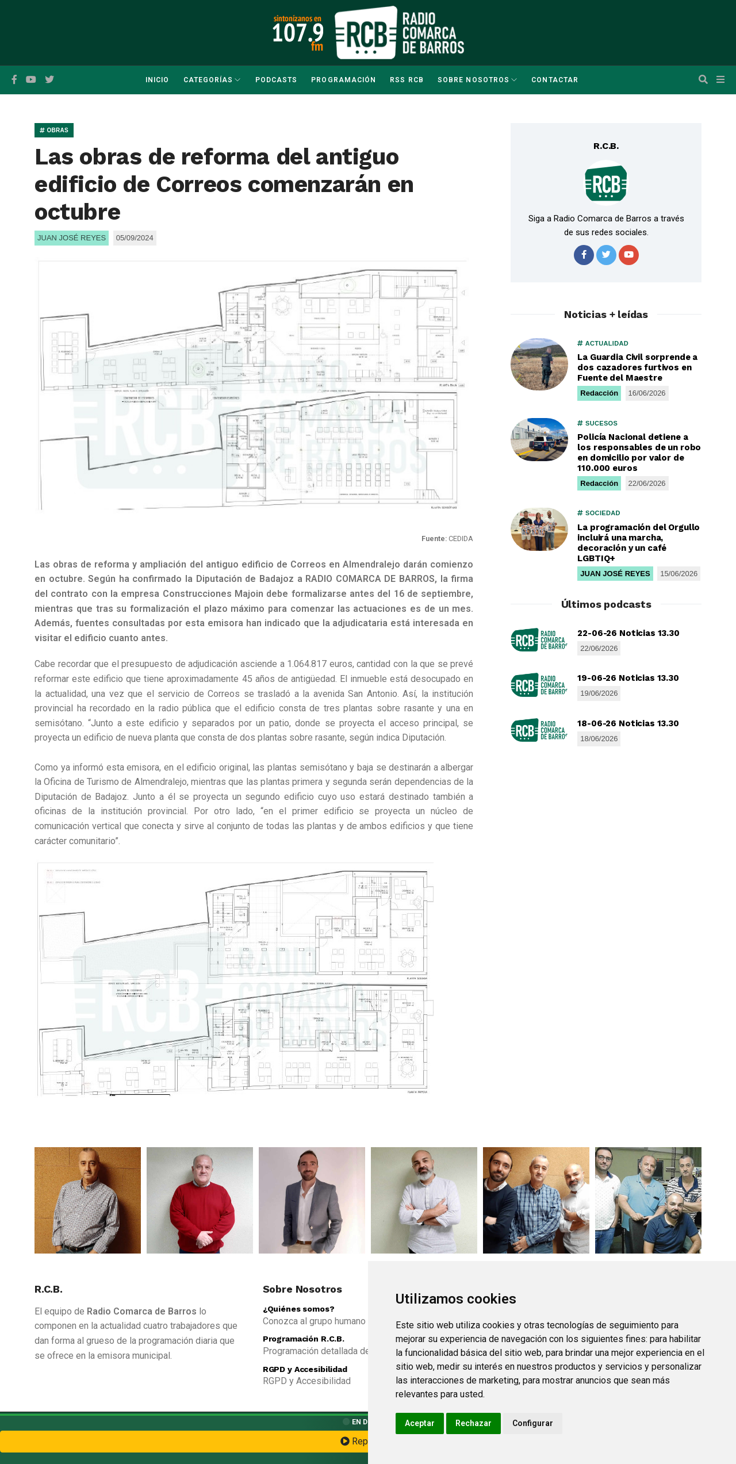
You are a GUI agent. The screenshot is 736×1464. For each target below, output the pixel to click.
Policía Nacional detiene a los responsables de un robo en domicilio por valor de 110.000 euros (639, 452)
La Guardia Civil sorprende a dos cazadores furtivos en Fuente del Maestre (637, 367)
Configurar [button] (532, 1423)
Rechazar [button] (473, 1423)
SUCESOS (597, 423)
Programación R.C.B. (303, 1338)
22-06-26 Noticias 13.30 (628, 633)
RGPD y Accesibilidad (305, 1369)
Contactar (554, 80)
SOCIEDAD (598, 512)
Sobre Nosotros (473, 80)
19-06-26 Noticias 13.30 (628, 678)
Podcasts (276, 80)
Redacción (599, 393)
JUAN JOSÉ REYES (615, 573)
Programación (343, 80)
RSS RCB (407, 80)
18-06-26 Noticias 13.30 (628, 723)
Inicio (157, 80)
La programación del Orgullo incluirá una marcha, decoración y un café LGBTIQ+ (638, 543)
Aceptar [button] (420, 1423)
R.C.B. (606, 145)
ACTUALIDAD (602, 343)
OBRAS (54, 130)
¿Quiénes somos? (299, 1308)
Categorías (208, 80)
